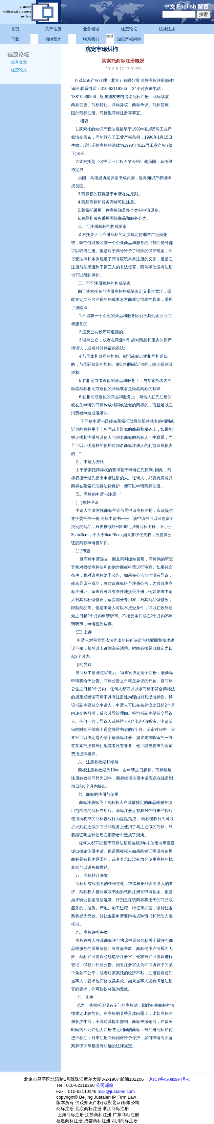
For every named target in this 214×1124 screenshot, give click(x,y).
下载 (15, 39)
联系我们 (91, 39)
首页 (15, 29)
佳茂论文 (19, 70)
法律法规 (167, 29)
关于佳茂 (53, 29)
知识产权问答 (129, 39)
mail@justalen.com (116, 1091)
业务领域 (91, 29)
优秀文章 (19, 62)
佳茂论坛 (129, 29)
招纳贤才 (53, 39)
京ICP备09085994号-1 (169, 1079)
